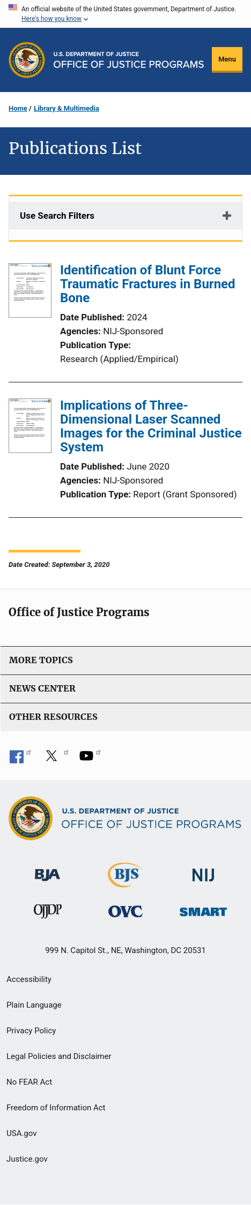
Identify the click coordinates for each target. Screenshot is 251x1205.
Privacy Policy (31, 1030)
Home (18, 108)
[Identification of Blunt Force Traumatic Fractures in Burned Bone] (30, 292)
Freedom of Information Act (56, 1107)
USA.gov (21, 1133)
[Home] (129, 60)
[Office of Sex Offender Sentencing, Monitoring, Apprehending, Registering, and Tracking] (203, 909)
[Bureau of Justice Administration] (47, 870)
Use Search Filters (57, 215)
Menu (227, 59)
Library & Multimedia (66, 108)
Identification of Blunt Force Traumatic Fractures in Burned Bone (147, 284)
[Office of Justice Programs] (27, 60)
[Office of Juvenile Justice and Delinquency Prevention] (48, 914)
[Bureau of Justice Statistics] (125, 883)
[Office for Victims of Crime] (125, 911)
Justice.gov (27, 1159)
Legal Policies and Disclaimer (58, 1056)
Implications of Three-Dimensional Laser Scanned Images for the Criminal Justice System (151, 426)
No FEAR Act (29, 1082)
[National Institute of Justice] (203, 870)
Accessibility (28, 979)
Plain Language (34, 1005)
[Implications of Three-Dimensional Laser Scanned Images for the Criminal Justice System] (30, 427)
